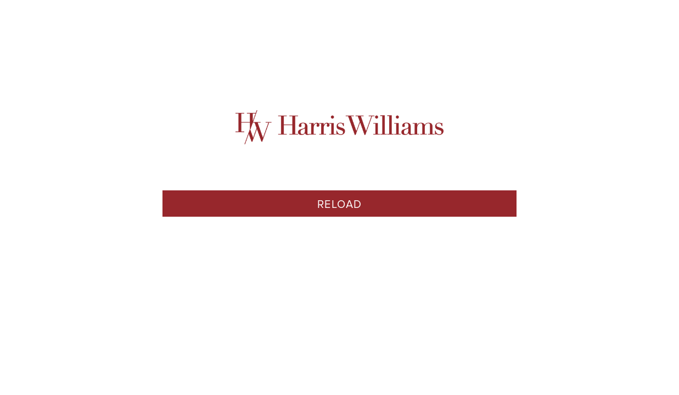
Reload (339, 204)
